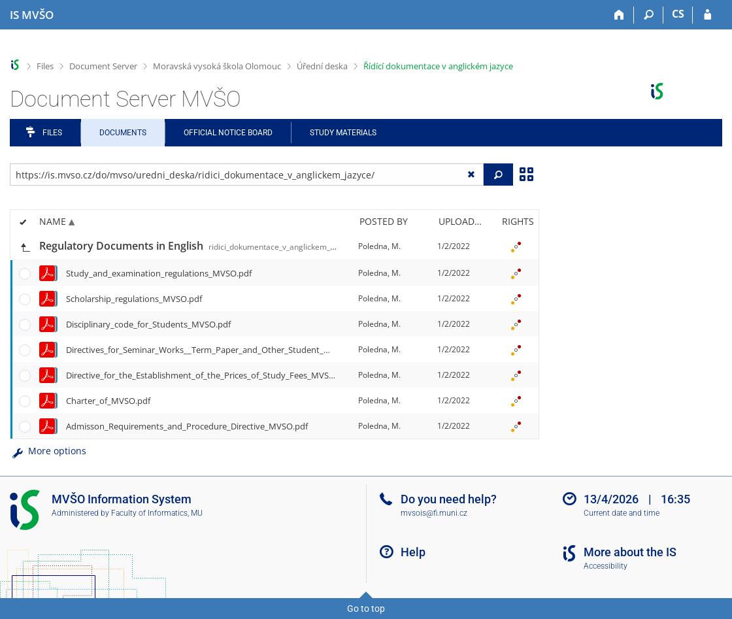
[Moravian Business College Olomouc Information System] (32, 15)
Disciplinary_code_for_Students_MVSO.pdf (148, 324)
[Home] (619, 15)
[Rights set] (516, 246)
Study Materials (343, 132)
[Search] (648, 15)
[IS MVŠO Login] (707, 15)
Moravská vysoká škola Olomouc (217, 66)
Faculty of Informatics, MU (157, 513)
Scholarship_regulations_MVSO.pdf (134, 299)
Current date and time (621, 513)
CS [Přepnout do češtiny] (678, 14)
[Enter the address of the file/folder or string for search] (247, 174)
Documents (122, 132)
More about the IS (630, 552)
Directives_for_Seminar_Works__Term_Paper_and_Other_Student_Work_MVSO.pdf (227, 350)
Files (45, 66)
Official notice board (228, 132)
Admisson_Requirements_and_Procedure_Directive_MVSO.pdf (187, 426)
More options (48, 450)
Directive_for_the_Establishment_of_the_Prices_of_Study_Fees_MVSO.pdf (208, 375)
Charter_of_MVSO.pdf (108, 401)
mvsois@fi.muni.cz (434, 513)
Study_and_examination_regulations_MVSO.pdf (159, 273)
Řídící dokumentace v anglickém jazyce (438, 66)
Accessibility (605, 566)
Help (413, 552)
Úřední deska (322, 66)
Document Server (103, 66)
